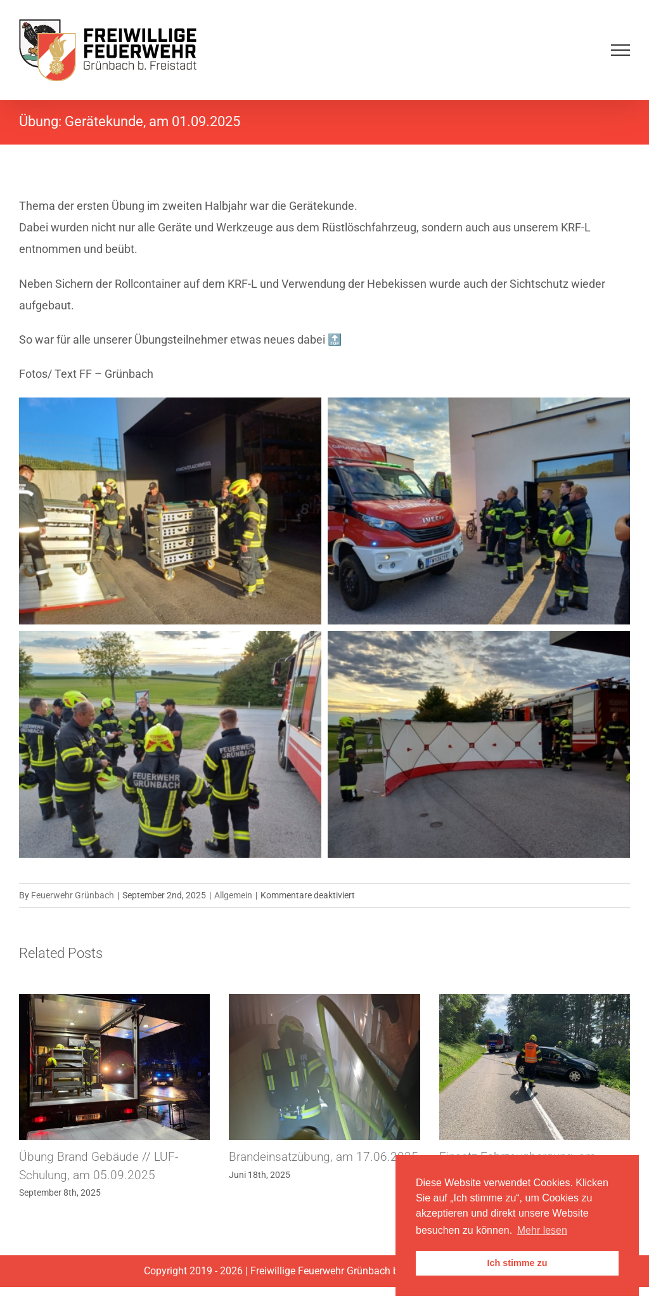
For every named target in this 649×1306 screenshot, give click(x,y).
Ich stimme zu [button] (517, 1263)
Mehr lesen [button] (542, 1230)
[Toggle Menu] (620, 50)
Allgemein (233, 895)
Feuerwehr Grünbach (72, 895)
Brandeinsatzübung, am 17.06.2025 (323, 1156)
